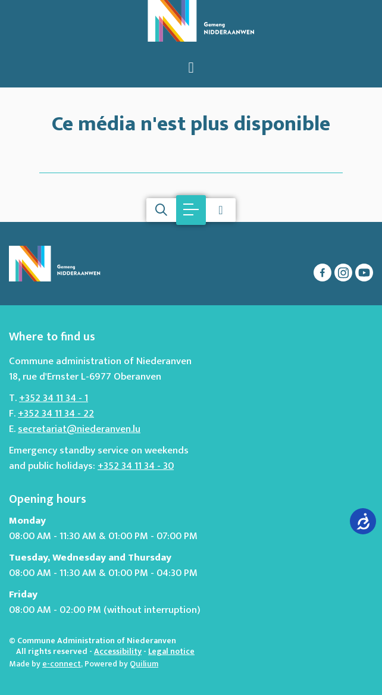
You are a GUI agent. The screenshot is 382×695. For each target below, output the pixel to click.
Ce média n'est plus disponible (191, 122)
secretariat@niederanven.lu (79, 429)
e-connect (61, 664)
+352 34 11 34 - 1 (53, 398)
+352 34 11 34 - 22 (56, 413)
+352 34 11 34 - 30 (136, 466)
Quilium (144, 664)
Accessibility (118, 651)
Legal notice (171, 651)
